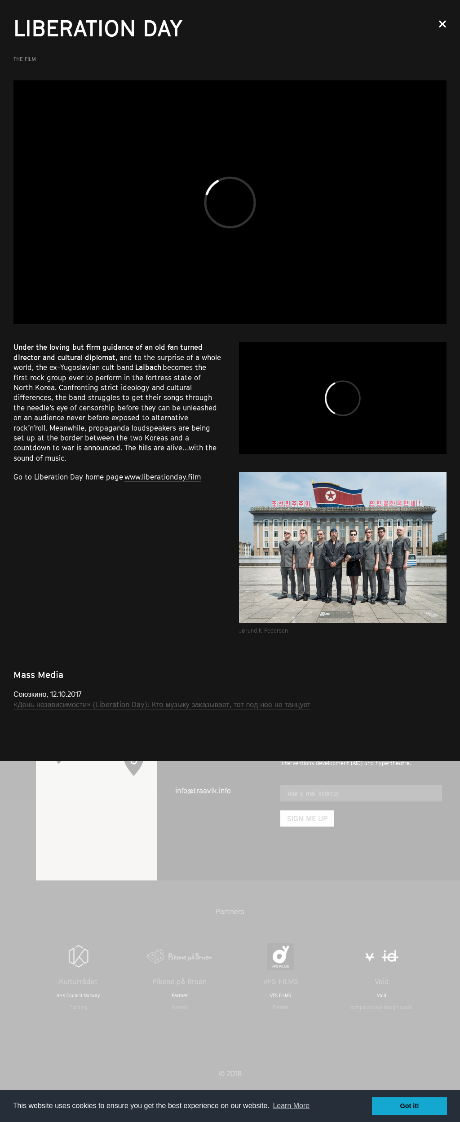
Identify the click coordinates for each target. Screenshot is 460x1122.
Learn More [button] (291, 1105)
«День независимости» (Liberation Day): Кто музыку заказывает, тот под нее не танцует (161, 704)
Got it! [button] (409, 1105)
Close (442, 24)
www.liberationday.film (162, 476)
